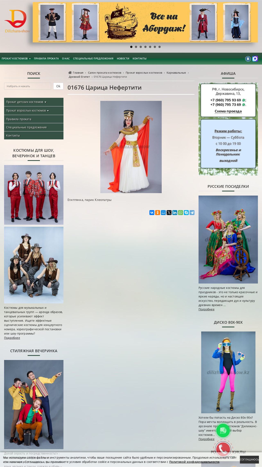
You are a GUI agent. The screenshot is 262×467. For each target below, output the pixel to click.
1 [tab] (131, 47)
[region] (145, 22)
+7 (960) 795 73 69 (225, 104)
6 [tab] (155, 47)
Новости (123, 58)
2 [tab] (136, 47)
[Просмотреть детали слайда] (145, 22)
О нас (66, 58)
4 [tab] (145, 47)
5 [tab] (150, 47)
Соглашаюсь (249, 459)
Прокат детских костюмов (24, 102)
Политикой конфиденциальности (194, 462)
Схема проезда (228, 111)
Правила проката (46, 58)
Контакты (140, 58)
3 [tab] (141, 47)
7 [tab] (159, 47)
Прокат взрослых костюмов (26, 110)
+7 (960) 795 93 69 (225, 100)
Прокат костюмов (15, 58)
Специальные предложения (93, 58)
